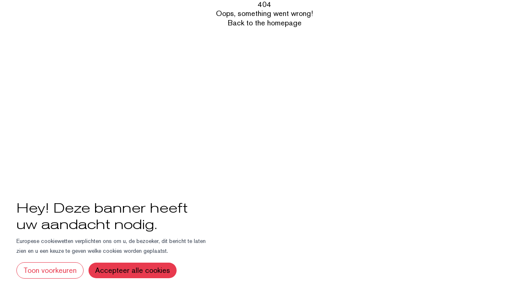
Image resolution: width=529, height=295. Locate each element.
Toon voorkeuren (50, 270)
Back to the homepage (265, 22)
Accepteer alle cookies (132, 270)
